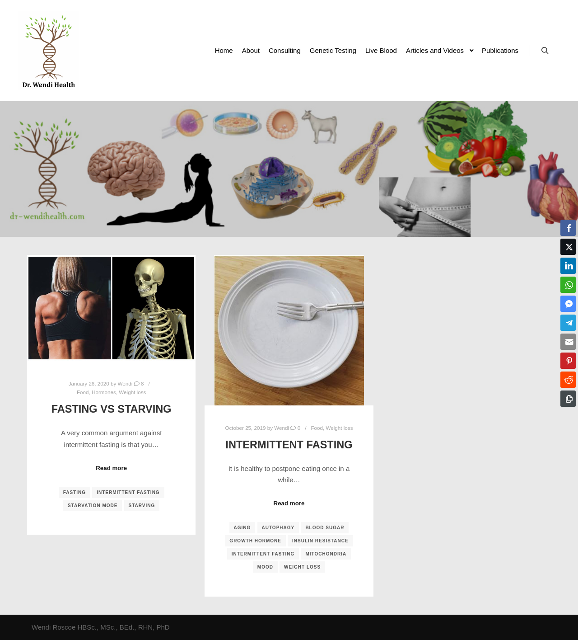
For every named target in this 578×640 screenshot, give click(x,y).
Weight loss (132, 392)
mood (265, 567)
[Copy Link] (568, 399)
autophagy (278, 527)
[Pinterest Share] (568, 361)
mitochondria (325, 553)
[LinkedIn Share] (568, 266)
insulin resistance (320, 540)
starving (142, 505)
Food (83, 392)
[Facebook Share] (568, 228)
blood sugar (324, 527)
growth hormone (255, 540)
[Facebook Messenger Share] (568, 304)
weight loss (302, 567)
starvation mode (92, 505)
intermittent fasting (128, 492)
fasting (74, 492)
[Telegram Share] (568, 323)
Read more (111, 468)
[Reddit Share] (568, 380)
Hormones (104, 392)
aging (242, 527)
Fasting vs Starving (111, 409)
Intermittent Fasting (288, 445)
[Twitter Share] (568, 247)
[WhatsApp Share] (568, 285)
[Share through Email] (568, 342)
